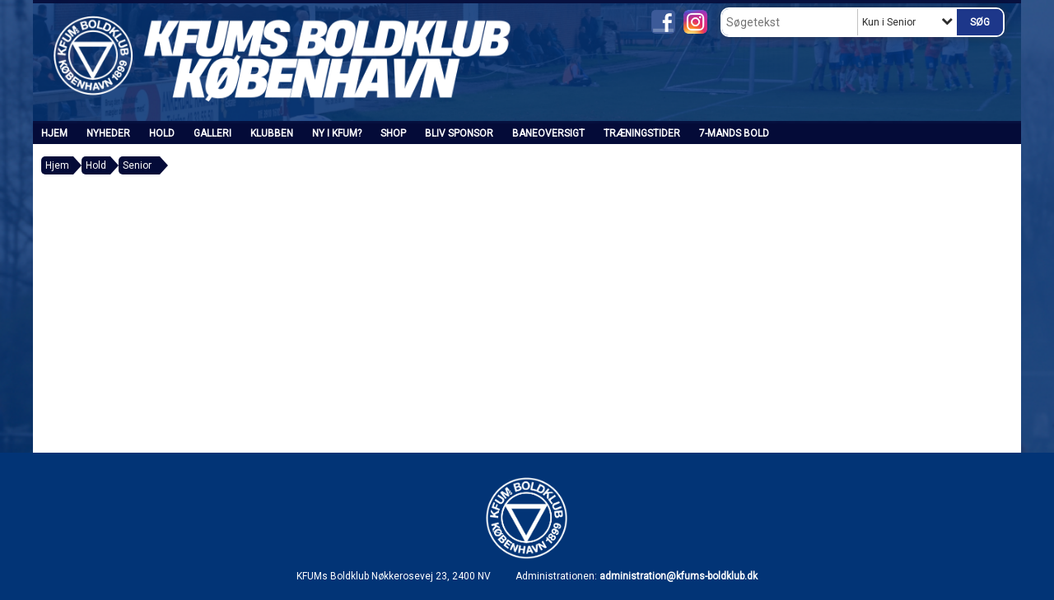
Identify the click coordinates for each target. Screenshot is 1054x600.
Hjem (54, 133)
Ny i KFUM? (336, 133)
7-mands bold (734, 133)
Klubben (271, 133)
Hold (162, 133)
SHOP (393, 133)
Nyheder (108, 133)
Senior (137, 165)
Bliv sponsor (459, 133)
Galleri (212, 133)
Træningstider (642, 133)
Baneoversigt (548, 133)
